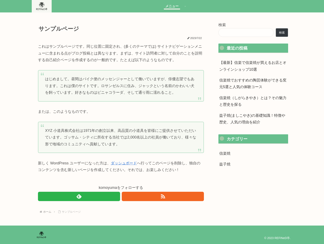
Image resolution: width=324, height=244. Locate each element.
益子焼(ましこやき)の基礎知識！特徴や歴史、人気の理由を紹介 (252, 118)
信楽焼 (224, 153)
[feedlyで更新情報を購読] (79, 196)
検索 (222, 25)
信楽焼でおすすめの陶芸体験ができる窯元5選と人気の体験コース (252, 83)
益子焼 (224, 164)
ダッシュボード (124, 163)
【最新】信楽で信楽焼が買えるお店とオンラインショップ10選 (252, 66)
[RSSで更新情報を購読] (163, 196)
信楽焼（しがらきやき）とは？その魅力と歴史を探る (252, 101)
